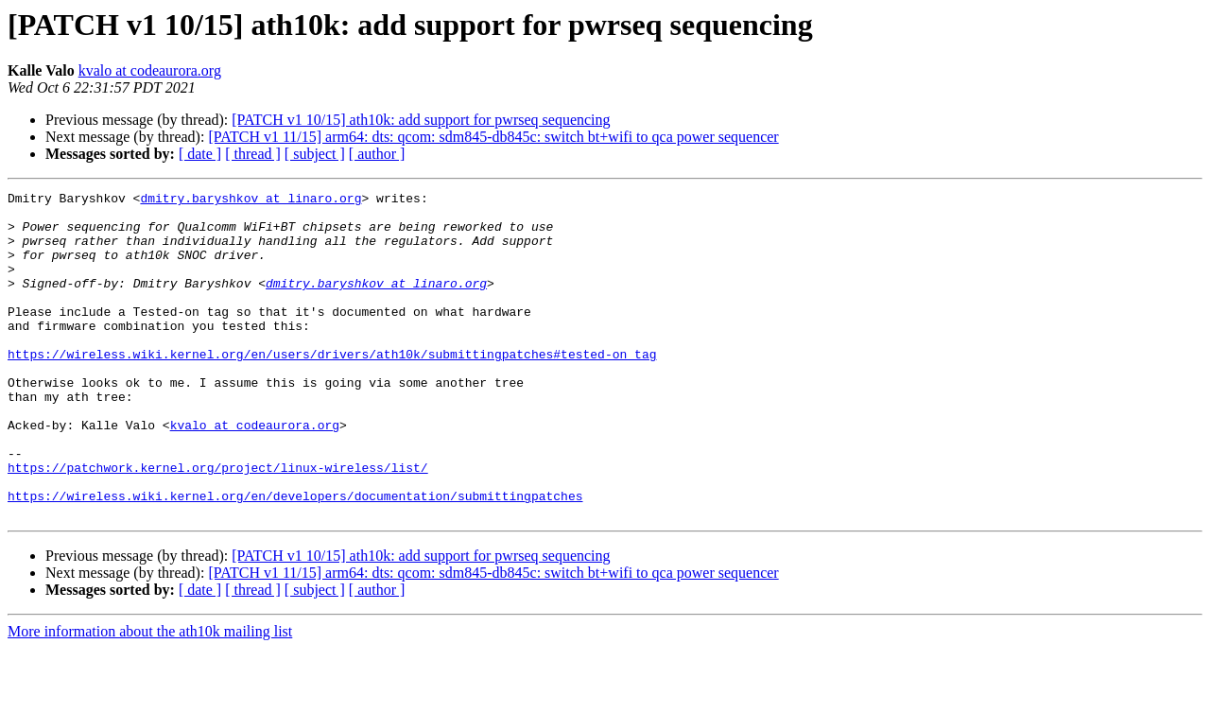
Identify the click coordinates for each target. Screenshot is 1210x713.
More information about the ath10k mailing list (150, 696)
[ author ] (377, 154)
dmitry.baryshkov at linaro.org (250, 200)
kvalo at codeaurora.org (149, 70)
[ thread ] (253, 154)
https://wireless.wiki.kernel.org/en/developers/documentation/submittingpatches (295, 557)
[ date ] (200, 154)
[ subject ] (315, 154)
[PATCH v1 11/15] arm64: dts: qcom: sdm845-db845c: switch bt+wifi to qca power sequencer (493, 137)
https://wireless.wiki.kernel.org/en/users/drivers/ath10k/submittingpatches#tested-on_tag (332, 387)
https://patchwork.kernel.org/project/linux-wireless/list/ (218, 523)
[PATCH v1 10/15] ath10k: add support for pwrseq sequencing (421, 120)
